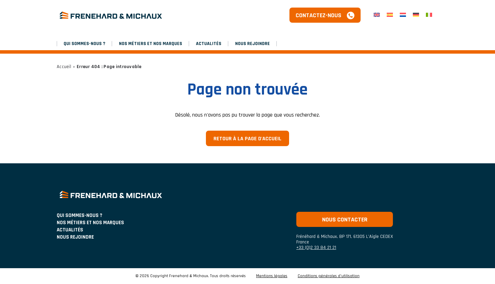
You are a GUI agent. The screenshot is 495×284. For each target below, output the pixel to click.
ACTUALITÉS (70, 230)
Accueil (64, 66)
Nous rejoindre (252, 44)
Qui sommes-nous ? (84, 44)
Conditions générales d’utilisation (329, 276)
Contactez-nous (318, 15)
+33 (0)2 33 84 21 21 (316, 247)
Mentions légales (271, 276)
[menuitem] (376, 15)
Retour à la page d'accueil (247, 138)
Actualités (208, 44)
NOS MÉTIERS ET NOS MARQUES (150, 44)
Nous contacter (344, 219)
